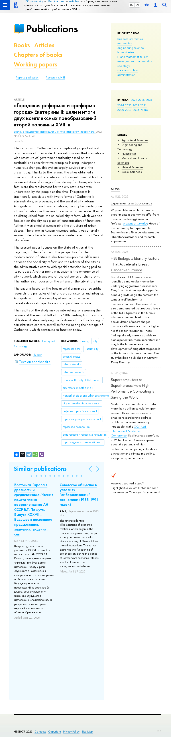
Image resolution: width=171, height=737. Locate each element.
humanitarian (125, 52)
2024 (120, 105)
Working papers (35, 64)
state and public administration (127, 72)
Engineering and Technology (129, 147)
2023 (128, 105)
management (126, 61)
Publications (52, 28)
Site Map (87, 731)
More (144, 110)
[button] (32, 476)
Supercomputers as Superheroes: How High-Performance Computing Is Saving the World (132, 388)
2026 (141, 100)
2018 (136, 110)
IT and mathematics (129, 57)
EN (137, 4)
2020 (120, 110)
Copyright (54, 731)
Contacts (40, 731)
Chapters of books (38, 55)
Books (22, 45)
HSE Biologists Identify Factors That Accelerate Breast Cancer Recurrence (135, 264)
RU (132, 4)
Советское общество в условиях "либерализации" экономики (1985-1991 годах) (79, 494)
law (145, 57)
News (115, 189)
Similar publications (40, 469)
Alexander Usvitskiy (135, 223)
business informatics (130, 39)
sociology (123, 66)
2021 (143, 105)
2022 (136, 105)
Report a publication (27, 77)
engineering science (130, 48)
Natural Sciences (132, 167)
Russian (37, 354)
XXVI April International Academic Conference (129, 430)
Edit (159, 730)
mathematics (144, 61)
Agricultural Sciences (135, 140)
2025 (149, 100)
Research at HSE (55, 77)
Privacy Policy (71, 731)
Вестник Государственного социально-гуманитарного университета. (55, 132)
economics (124, 43)
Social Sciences (132, 172)
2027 (134, 100)
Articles (44, 45)
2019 (128, 110)
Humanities (129, 154)
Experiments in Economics (131, 203)
